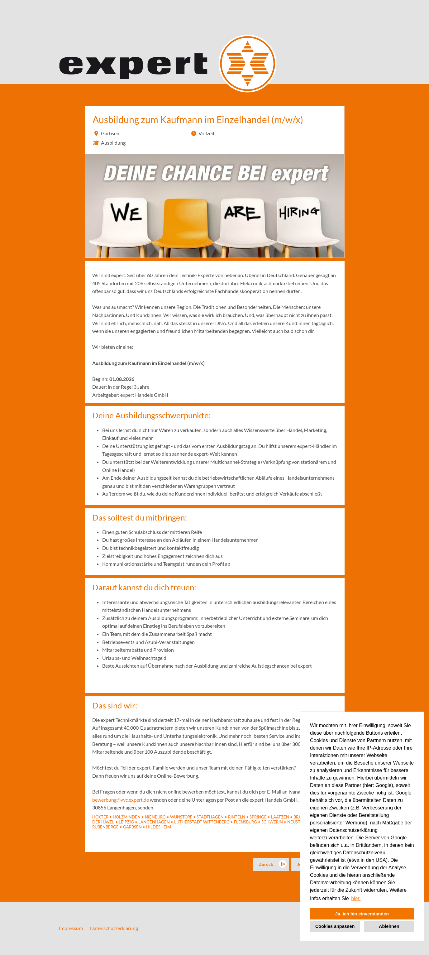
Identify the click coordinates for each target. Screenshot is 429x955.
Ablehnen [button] (389, 926)
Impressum (71, 928)
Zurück (266, 864)
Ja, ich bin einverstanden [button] (362, 913)
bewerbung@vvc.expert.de (120, 800)
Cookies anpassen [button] (335, 926)
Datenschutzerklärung (114, 928)
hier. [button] (355, 898)
